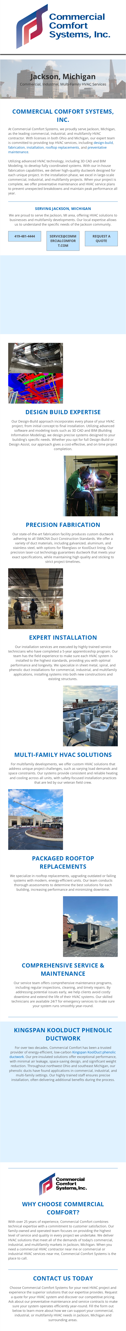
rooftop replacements (62, 147)
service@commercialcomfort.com (63, 241)
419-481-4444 (24, 236)
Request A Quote (101, 238)
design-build (103, 142)
